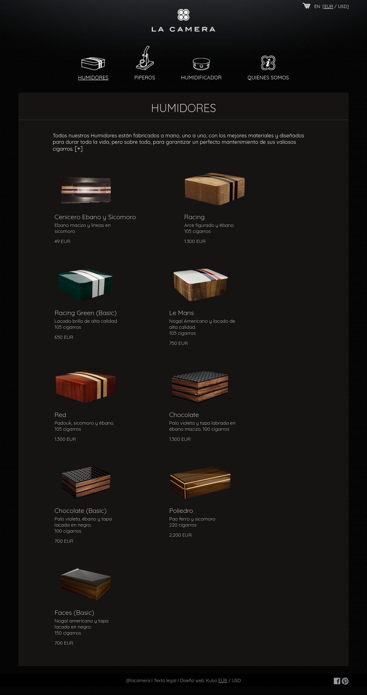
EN (317, 6)
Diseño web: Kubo (198, 680)
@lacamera (138, 680)
